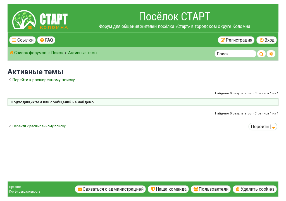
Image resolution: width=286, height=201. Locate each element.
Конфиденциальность (24, 191)
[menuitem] (46, 40)
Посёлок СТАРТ (175, 16)
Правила (15, 187)
